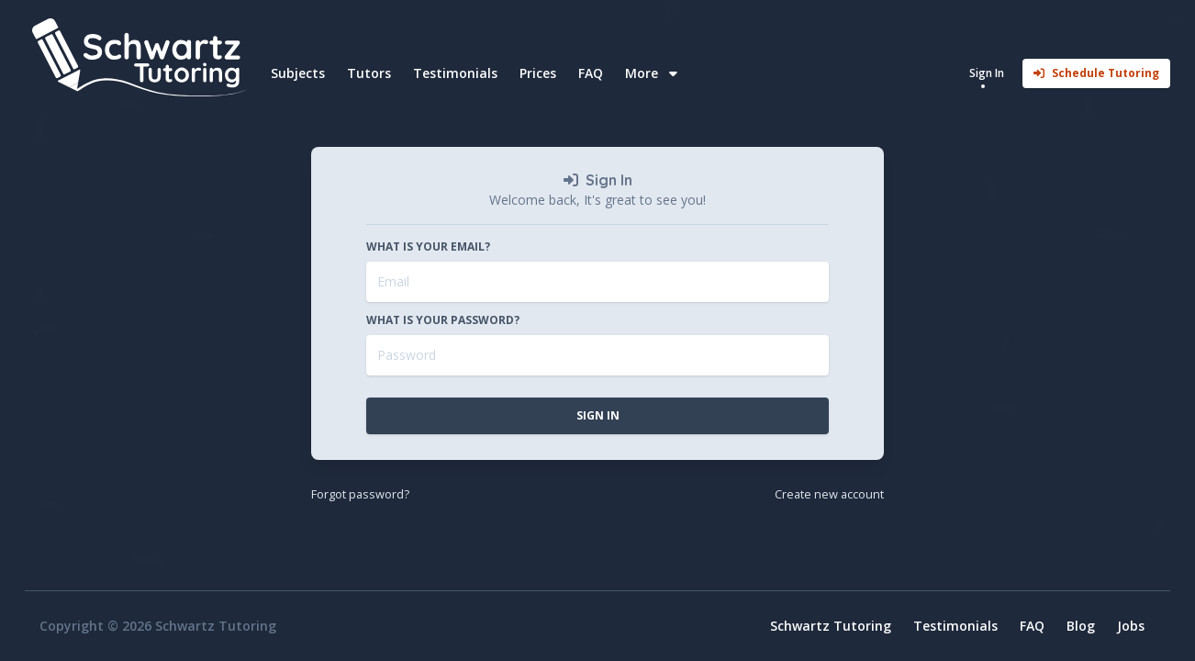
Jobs (1131, 625)
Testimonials (455, 73)
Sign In (598, 415)
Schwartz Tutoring (830, 625)
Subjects (298, 73)
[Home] (142, 57)
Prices (537, 73)
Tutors (369, 73)
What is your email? (428, 247)
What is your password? (442, 320)
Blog (1081, 625)
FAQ (590, 73)
